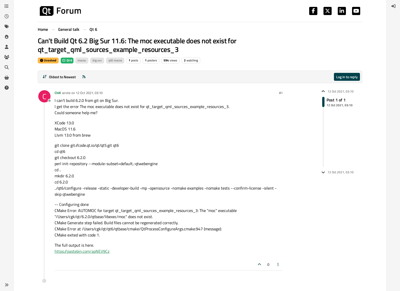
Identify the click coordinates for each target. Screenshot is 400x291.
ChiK (58, 92)
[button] (6, 285)
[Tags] (6, 26)
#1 (281, 92)
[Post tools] (278, 264)
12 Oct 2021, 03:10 (89, 92)
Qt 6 (67, 60)
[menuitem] (393, 6)
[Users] (6, 47)
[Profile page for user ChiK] (44, 96)
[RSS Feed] (84, 77)
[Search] (6, 67)
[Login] (393, 6)
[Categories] (6, 6)
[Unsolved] (6, 88)
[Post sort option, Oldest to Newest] (59, 77)
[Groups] (6, 57)
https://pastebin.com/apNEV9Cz (82, 251)
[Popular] (6, 37)
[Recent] (6, 16)
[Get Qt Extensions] (6, 77)
